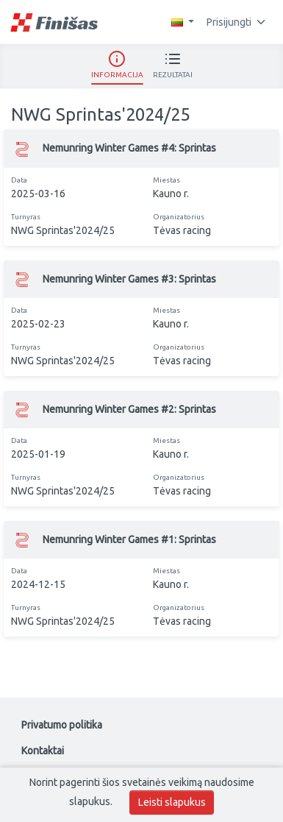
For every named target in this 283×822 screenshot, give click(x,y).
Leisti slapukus (172, 802)
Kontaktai (42, 751)
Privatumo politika (61, 725)
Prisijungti (236, 22)
